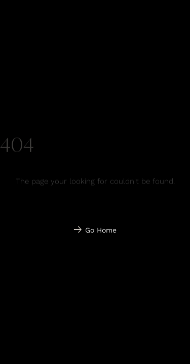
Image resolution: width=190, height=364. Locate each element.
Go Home (101, 230)
